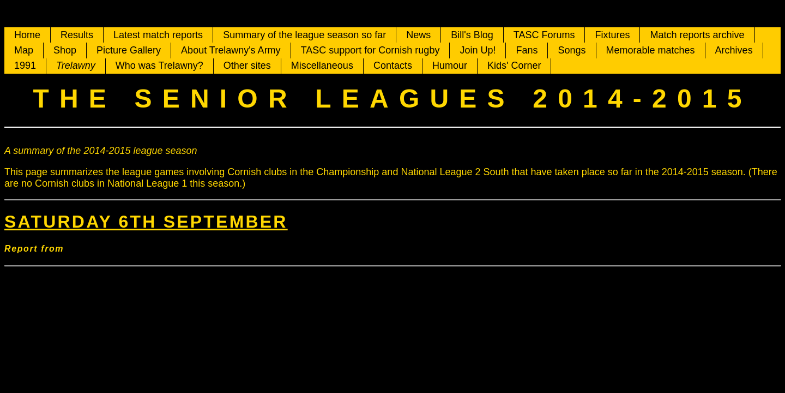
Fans (527, 50)
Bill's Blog (472, 34)
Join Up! (478, 50)
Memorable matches (650, 50)
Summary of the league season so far (304, 34)
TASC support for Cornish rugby (370, 50)
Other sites (247, 65)
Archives (734, 50)
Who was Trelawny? (159, 65)
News (418, 34)
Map (23, 50)
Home (27, 34)
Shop (64, 50)
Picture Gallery (128, 50)
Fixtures (612, 34)
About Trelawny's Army (231, 50)
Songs (571, 50)
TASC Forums (544, 34)
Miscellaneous (322, 65)
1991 (25, 65)
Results (77, 34)
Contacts (392, 65)
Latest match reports (158, 34)
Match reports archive (697, 34)
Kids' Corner (514, 65)
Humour (449, 65)
